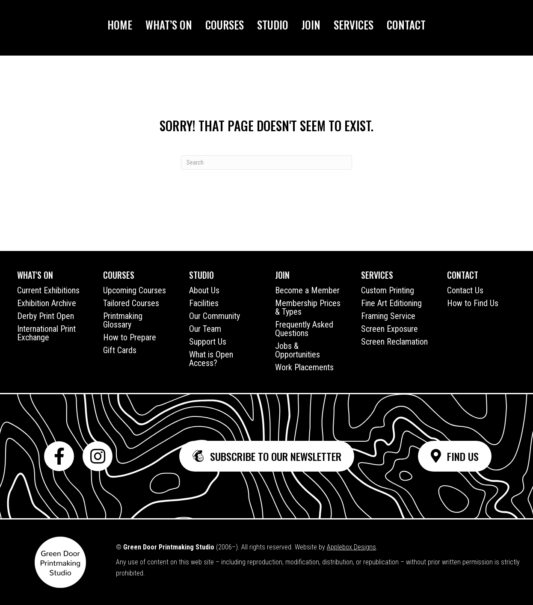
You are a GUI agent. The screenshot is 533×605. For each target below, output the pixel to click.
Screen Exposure (389, 329)
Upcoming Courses (134, 290)
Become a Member (307, 290)
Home (119, 24)
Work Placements (304, 367)
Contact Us (465, 290)
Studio (272, 24)
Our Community (214, 316)
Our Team (205, 329)
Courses (224, 24)
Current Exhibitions (48, 290)
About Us (204, 290)
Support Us (207, 341)
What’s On (168, 24)
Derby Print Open (45, 316)
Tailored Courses (131, 303)
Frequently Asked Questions (304, 328)
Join (311, 24)
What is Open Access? (211, 358)
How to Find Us (472, 303)
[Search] (266, 162)
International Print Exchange (46, 333)
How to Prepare (129, 337)
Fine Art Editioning (391, 303)
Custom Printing (387, 290)
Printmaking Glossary (122, 320)
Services (353, 24)
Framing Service (388, 316)
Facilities (204, 303)
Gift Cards (119, 350)
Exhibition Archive (46, 303)
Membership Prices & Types (308, 307)
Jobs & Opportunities (297, 350)
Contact (406, 24)
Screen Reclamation (394, 341)
